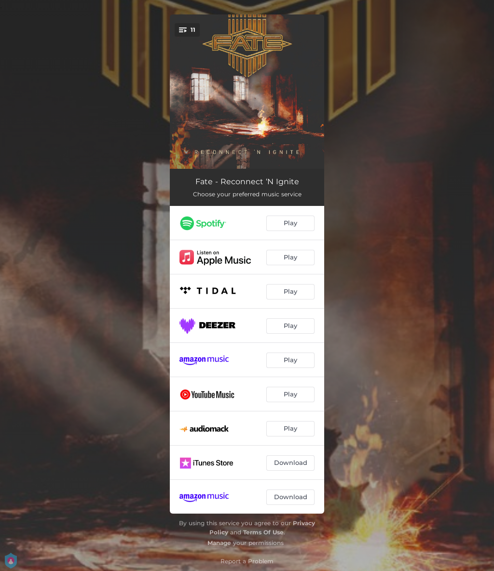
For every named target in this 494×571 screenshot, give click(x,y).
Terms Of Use (263, 532)
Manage (219, 542)
